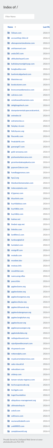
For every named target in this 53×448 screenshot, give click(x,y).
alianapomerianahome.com (21, 43)
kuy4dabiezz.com (16, 203)
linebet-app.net (15, 224)
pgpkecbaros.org (16, 286)
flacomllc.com (15, 136)
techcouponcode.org (18, 385)
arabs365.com (15, 53)
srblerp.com (14, 374)
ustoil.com (13, 410)
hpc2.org (13, 177)
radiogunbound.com (18, 338)
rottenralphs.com (16, 353)
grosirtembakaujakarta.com (21, 162)
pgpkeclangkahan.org (18, 317)
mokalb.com (14, 255)
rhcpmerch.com (16, 348)
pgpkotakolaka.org (17, 333)
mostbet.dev (14, 260)
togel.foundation (16, 395)
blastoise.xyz (14, 79)
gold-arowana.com (17, 152)
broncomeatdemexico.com (20, 89)
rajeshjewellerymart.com (20, 343)
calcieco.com (14, 95)
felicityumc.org (15, 131)
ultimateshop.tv (16, 405)
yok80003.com (15, 426)
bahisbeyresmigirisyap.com (20, 63)
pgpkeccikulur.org (17, 302)
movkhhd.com (15, 271)
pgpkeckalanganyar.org (19, 312)
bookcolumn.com (16, 84)
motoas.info (14, 265)
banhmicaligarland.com (19, 74)
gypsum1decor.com (17, 167)
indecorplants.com (17, 188)
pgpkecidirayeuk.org (18, 307)
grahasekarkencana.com (19, 157)
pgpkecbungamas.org (18, 296)
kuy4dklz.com (15, 214)
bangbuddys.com (16, 69)
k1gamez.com (15, 193)
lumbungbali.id (15, 240)
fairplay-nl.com (15, 126)
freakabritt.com (15, 141)
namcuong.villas (16, 276)
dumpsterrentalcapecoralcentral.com (23, 110)
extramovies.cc (15, 121)
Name (10, 27)
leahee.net (13, 219)
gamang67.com (15, 146)
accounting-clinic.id (17, 38)
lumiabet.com (15, 245)
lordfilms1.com (15, 234)
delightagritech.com (17, 105)
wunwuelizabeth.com (18, 421)
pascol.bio (13, 281)
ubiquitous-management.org (21, 400)
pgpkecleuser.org (16, 322)
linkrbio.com (14, 229)
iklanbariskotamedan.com (20, 183)
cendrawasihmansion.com (20, 100)
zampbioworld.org (17, 431)
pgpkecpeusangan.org (18, 328)
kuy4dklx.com (15, 208)
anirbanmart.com (16, 48)
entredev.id (14, 115)
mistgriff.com (15, 250)
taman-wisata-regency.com (21, 379)
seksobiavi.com (15, 369)
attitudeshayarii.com (18, 58)
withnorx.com (15, 416)
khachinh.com (15, 198)
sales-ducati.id (15, 364)
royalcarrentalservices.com (20, 359)
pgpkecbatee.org (16, 291)
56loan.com (14, 33)
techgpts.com (15, 390)
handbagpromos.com (18, 172)
